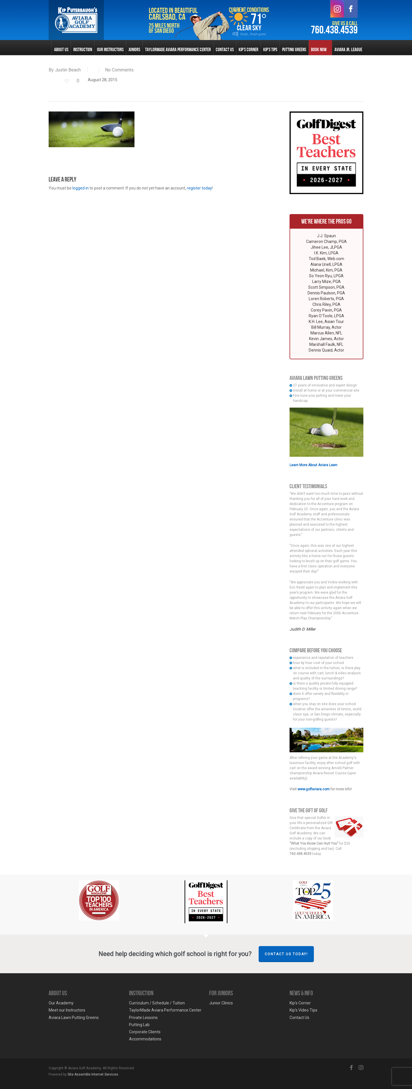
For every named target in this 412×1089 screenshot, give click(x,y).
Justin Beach (68, 70)
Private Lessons (143, 1017)
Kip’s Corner (300, 1003)
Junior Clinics (221, 1003)
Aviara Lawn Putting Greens (74, 1017)
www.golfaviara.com (314, 789)
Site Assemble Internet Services (93, 1074)
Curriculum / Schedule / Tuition (157, 1003)
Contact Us (299, 1017)
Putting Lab (139, 1024)
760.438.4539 (334, 30)
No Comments (119, 70)
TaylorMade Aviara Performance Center (165, 1010)
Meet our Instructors (67, 1010)
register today (199, 188)
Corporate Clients (145, 1032)
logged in (80, 188)
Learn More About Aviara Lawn (313, 465)
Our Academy (61, 1003)
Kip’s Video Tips (303, 1010)
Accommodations (145, 1039)
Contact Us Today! (286, 954)
